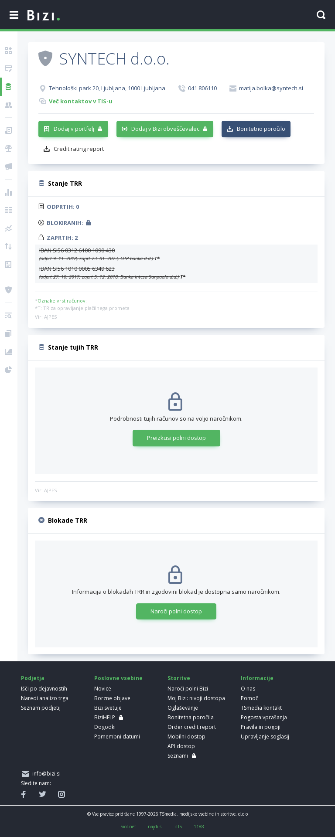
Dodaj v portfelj (74, 129)
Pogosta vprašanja (264, 717)
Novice (102, 688)
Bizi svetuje (108, 707)
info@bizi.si (45, 773)
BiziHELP (104, 717)
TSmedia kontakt (261, 707)
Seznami (178, 755)
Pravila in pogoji (260, 727)
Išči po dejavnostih (44, 688)
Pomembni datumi (117, 736)
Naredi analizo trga (44, 698)
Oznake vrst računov (61, 300)
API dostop (181, 746)
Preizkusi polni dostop (176, 438)
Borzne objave (112, 698)
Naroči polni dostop (176, 611)
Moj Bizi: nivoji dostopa (196, 698)
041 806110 (202, 88)
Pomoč (249, 698)
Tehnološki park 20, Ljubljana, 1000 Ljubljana (107, 88)
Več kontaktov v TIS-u (81, 101)
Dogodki (105, 727)
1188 (199, 826)
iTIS (178, 826)
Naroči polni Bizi (188, 688)
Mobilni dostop (186, 736)
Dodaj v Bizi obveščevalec (165, 129)
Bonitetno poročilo (261, 129)
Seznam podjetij (41, 707)
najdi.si (155, 826)
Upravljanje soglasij (265, 736)
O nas (248, 688)
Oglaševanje (183, 707)
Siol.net (128, 826)
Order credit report (192, 727)
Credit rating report (79, 149)
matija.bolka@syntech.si (271, 88)
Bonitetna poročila (191, 717)
